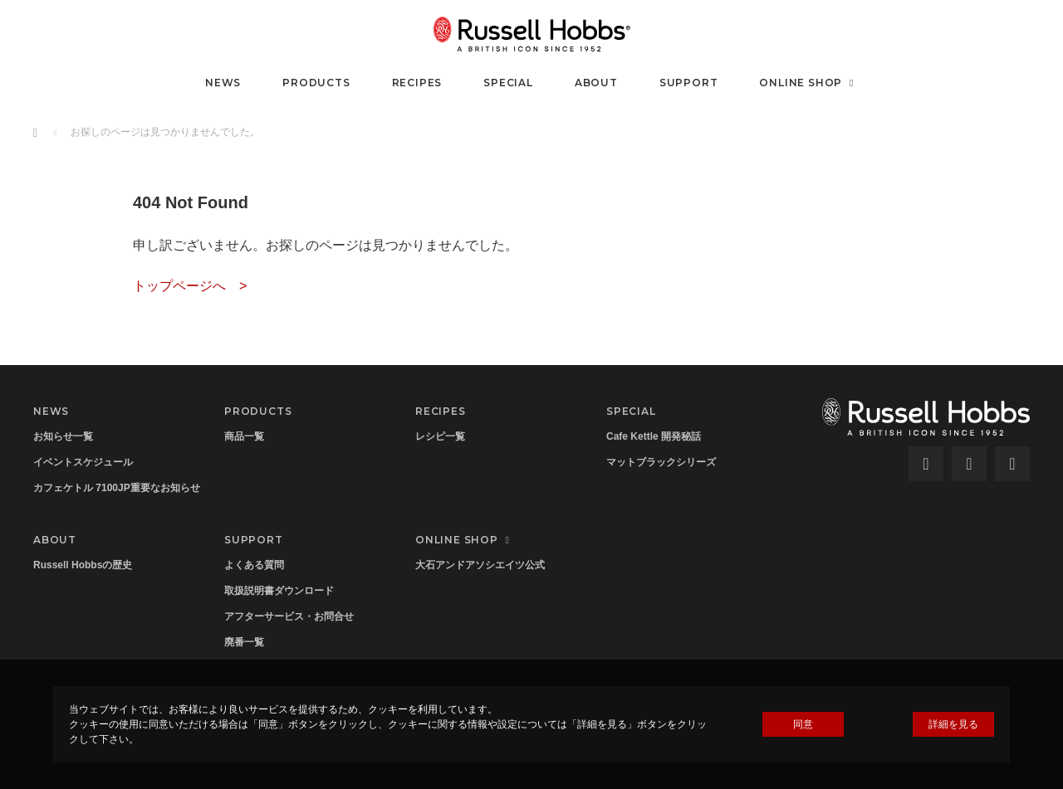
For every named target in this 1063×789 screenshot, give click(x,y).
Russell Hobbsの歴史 (82, 565)
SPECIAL (508, 82)
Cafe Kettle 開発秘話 (653, 436)
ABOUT (596, 82)
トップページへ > (190, 286)
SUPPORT (688, 82)
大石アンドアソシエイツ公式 (480, 565)
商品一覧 (244, 436)
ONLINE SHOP (808, 82)
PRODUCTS (316, 82)
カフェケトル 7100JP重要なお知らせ (116, 488)
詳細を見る (953, 724)
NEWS (223, 82)
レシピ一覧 (440, 436)
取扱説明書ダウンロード (279, 591)
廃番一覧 (244, 642)
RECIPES (417, 82)
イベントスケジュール (83, 462)
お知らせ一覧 (63, 436)
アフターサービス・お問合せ (289, 616)
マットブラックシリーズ (661, 462)
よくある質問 (254, 565)
